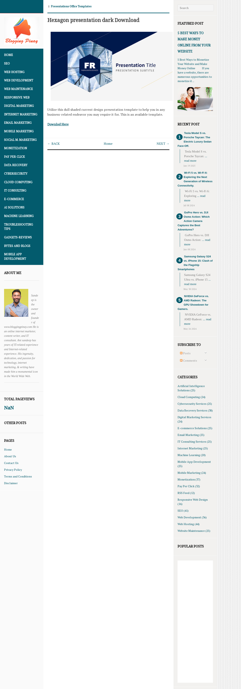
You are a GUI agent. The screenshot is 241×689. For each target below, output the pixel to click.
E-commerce (14, 199)
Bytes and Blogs (17, 246)
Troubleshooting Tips (18, 227)
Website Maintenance (191, 531)
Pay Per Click (14, 157)
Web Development (18, 80)
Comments (188, 360)
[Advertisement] (195, 622)
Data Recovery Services (192, 410)
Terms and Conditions (18, 476)
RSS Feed (183, 493)
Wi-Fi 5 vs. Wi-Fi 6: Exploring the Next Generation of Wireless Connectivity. (195, 179)
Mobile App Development (15, 256)
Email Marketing (18, 123)
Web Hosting (14, 72)
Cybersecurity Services (192, 404)
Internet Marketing (20, 114)
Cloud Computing (18, 182)
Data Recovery (15, 165)
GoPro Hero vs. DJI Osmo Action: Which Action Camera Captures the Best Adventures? (193, 221)
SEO (7, 63)
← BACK (53, 143)
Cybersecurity (15, 174)
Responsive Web (16, 97)
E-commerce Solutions (192, 428)
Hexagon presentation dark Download (94, 19)
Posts (185, 353)
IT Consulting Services (192, 441)
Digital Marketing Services (194, 417)
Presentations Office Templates (71, 6)
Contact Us (11, 463)
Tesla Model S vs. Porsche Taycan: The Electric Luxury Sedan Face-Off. (195, 139)
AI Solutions (14, 207)
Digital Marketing (19, 106)
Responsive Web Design (193, 499)
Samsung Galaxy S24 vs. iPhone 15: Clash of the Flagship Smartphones (195, 263)
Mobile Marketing (19, 131)
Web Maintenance (18, 89)
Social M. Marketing (20, 140)
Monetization (15, 148)
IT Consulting (15, 190)
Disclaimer (11, 483)
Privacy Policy (13, 470)
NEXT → (163, 143)
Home (8, 55)
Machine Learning (19, 216)
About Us (10, 456)
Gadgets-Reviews (18, 237)
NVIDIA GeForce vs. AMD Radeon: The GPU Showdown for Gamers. (193, 302)
